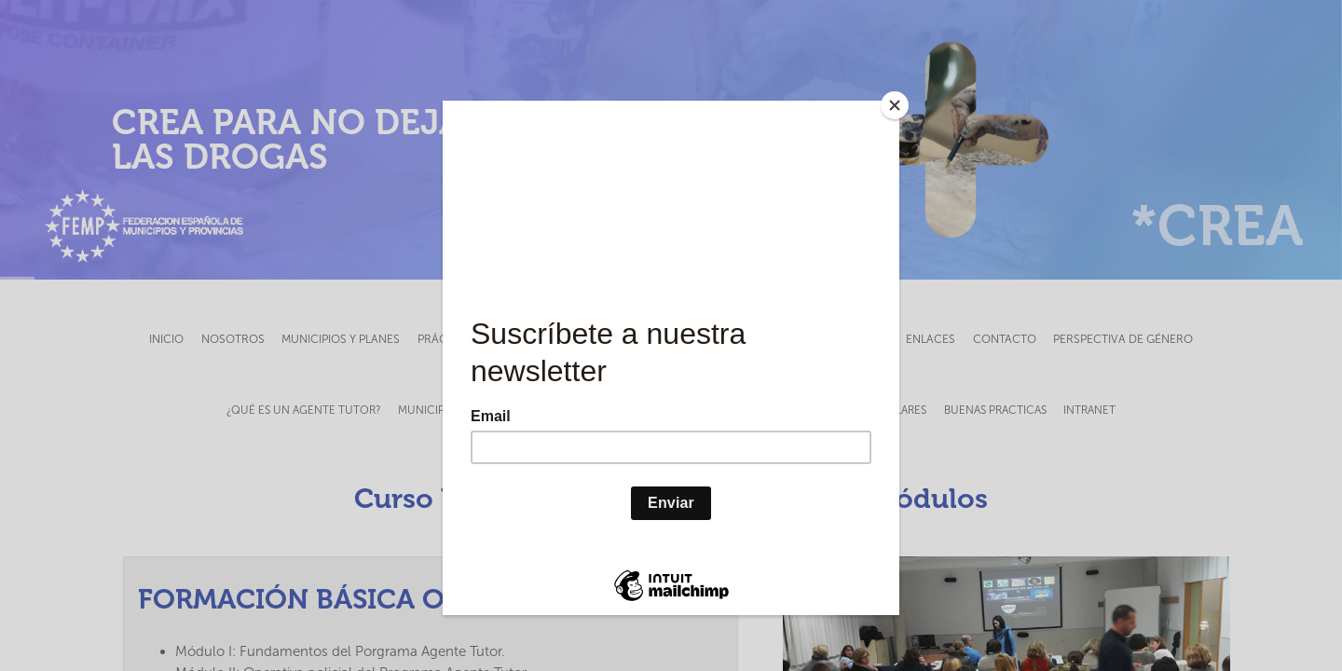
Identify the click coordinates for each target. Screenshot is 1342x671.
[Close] (895, 105)
